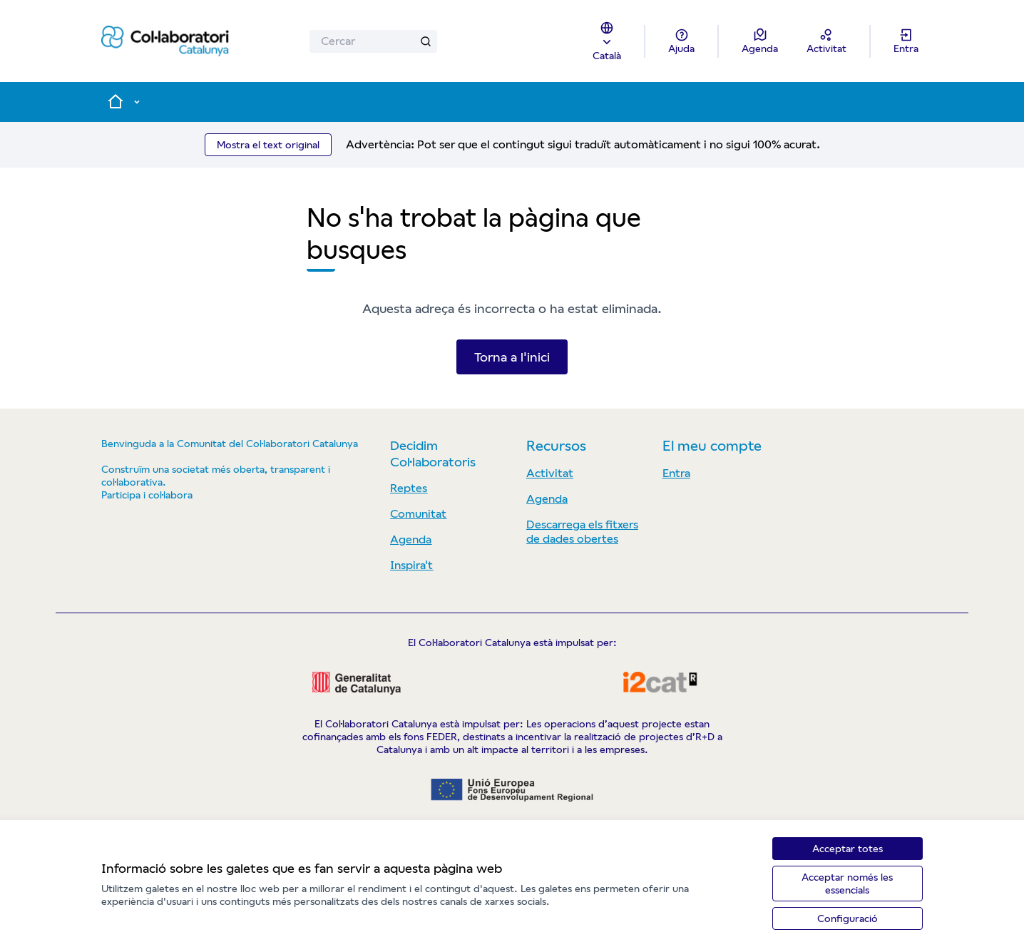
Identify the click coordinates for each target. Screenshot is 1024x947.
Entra (676, 473)
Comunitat (418, 514)
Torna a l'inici (512, 356)
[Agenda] (760, 41)
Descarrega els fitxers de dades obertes (582, 532)
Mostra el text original (268, 144)
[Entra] (906, 41)
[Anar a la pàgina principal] (165, 41)
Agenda (410, 539)
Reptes (408, 488)
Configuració (847, 918)
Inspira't (411, 565)
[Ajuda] (681, 41)
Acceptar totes (847, 848)
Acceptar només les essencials (847, 883)
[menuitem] (452, 488)
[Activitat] (826, 41)
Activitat (549, 473)
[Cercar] (373, 41)
